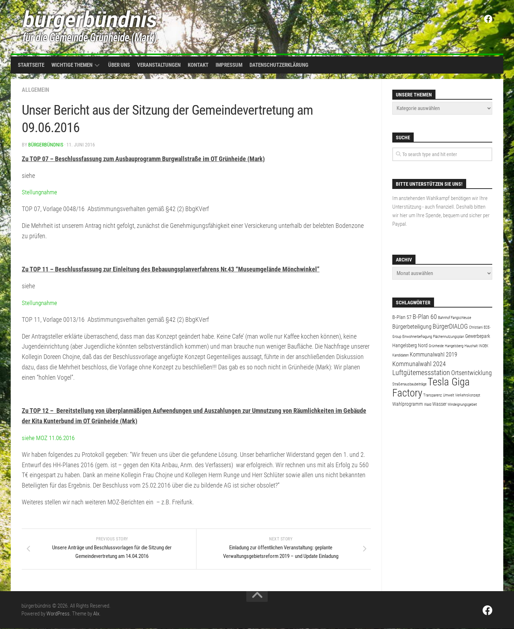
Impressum (229, 65)
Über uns (119, 65)
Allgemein (35, 89)
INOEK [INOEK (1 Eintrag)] (483, 346)
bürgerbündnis (45, 145)
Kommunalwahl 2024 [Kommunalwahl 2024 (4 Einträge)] (419, 364)
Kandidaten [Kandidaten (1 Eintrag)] (400, 355)
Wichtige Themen (71, 65)
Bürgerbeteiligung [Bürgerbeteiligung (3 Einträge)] (412, 326)
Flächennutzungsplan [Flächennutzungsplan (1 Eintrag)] (448, 336)
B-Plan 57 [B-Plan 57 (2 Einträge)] (402, 317)
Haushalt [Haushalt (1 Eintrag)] (471, 346)
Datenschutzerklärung (279, 65)
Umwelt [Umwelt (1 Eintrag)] (448, 395)
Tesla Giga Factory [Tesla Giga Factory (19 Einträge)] (431, 387)
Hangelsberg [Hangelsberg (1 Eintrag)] (454, 346)
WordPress (58, 614)
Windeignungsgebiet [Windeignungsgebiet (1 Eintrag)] (462, 404)
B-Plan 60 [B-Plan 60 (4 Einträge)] (425, 316)
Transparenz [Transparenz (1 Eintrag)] (432, 395)
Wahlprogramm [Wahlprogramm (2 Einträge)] (407, 404)
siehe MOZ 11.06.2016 (50, 437)
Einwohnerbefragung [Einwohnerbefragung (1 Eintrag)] (417, 336)
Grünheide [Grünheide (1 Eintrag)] (436, 346)
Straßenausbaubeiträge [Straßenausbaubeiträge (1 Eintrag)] (409, 384)
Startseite (31, 65)
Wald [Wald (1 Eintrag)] (427, 404)
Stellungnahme (40, 192)
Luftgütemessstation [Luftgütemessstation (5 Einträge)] (421, 373)
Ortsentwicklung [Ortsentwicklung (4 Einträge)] (471, 372)
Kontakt (198, 65)
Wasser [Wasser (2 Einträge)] (439, 404)
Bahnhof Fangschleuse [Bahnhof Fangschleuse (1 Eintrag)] (454, 317)
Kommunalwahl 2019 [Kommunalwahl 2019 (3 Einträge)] (433, 354)
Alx (96, 614)
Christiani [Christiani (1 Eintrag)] (476, 327)
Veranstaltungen (159, 65)
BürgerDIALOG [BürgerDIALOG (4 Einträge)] (450, 326)
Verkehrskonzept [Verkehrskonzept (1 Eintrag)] (467, 395)
